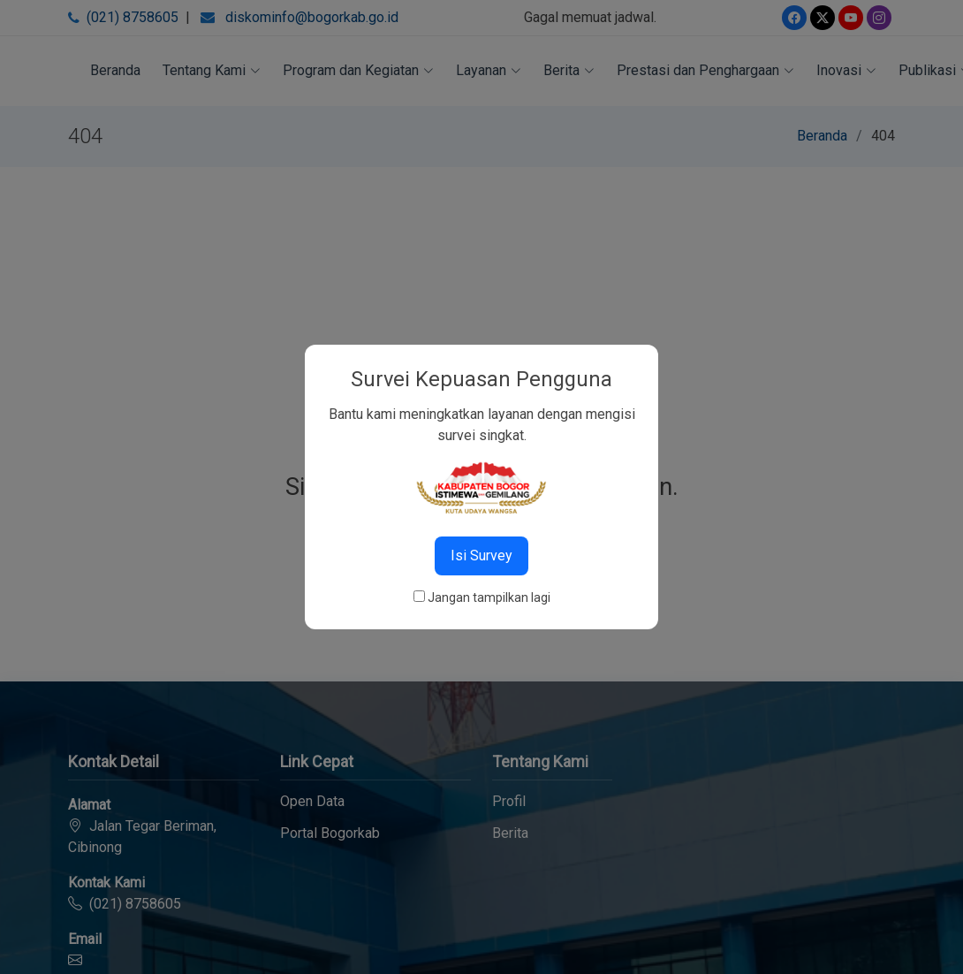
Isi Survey (481, 555)
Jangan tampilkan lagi (489, 597)
